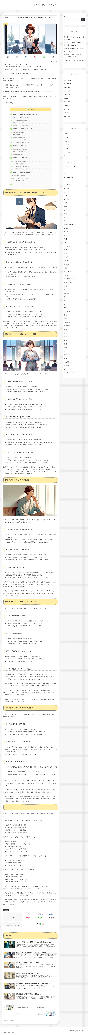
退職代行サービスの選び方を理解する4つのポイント (25, 114)
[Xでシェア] (7, 57)
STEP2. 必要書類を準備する (18, 164)
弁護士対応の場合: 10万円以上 (19, 181)
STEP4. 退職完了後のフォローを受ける (21, 169)
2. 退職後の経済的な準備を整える (19, 151)
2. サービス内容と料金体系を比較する (20, 120)
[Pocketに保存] (35, 57)
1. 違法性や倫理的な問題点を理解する (20, 149)
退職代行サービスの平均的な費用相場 (21, 172)
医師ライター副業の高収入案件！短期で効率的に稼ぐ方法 (74, 44)
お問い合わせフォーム (81, 1030)
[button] (53, 57)
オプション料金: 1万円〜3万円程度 (20, 178)
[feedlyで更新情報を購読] (40, 923)
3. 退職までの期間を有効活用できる (20, 137)
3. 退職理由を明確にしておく (18, 154)
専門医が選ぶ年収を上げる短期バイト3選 (74, 61)
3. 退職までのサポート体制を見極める (20, 123)
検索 (65, 16)
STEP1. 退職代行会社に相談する (19, 161)
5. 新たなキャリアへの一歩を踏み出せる (21, 142)
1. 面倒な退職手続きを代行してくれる (20, 132)
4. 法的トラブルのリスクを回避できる (20, 140)
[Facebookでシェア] (16, 57)
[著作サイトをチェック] (37, 923)
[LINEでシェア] (44, 57)
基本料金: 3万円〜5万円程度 (18, 175)
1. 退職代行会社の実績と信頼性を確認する (22, 117)
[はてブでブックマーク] (26, 57)
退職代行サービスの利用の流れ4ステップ (22, 157)
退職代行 (6, 910)
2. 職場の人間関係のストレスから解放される (22, 134)
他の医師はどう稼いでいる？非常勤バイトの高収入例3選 (74, 55)
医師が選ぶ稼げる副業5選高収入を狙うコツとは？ (73, 50)
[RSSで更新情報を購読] (43, 923)
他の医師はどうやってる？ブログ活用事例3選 (74, 38)
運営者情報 (72, 1030)
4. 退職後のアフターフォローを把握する (21, 125)
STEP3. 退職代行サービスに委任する (20, 166)
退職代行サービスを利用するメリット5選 (22, 128)
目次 (29, 109)
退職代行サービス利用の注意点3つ (21, 146)
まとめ (14, 184)
